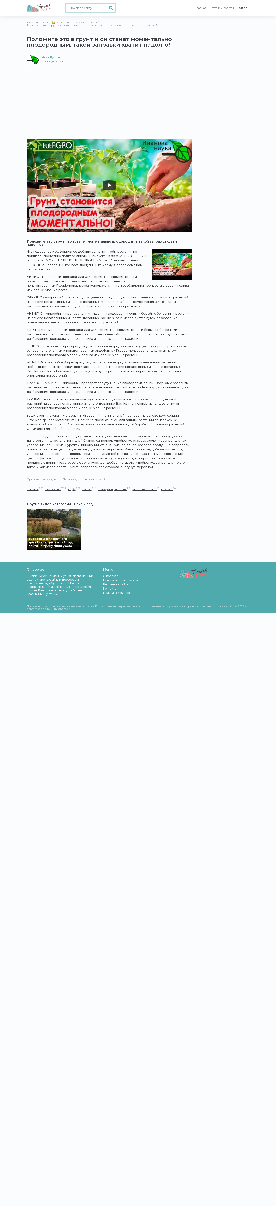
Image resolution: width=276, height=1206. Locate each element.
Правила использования (120, 580)
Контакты (110, 588)
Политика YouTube (116, 593)
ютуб (74, 489)
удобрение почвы (145, 489)
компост (168, 489)
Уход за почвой (94, 479)
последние (55, 489)
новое (89, 489)
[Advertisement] (109, 95)
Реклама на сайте (116, 584)
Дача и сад (70, 479)
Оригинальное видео (42, 479)
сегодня (35, 489)
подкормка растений (114, 489)
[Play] (109, 185)
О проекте (110, 576)
